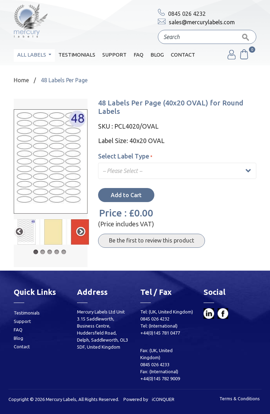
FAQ (138, 55)
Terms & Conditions (239, 398)
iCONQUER (163, 399)
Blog (157, 55)
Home (21, 80)
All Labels (32, 55)
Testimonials (76, 55)
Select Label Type (125, 156)
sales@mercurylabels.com (196, 22)
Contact (183, 55)
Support (114, 55)
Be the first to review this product (151, 240)
